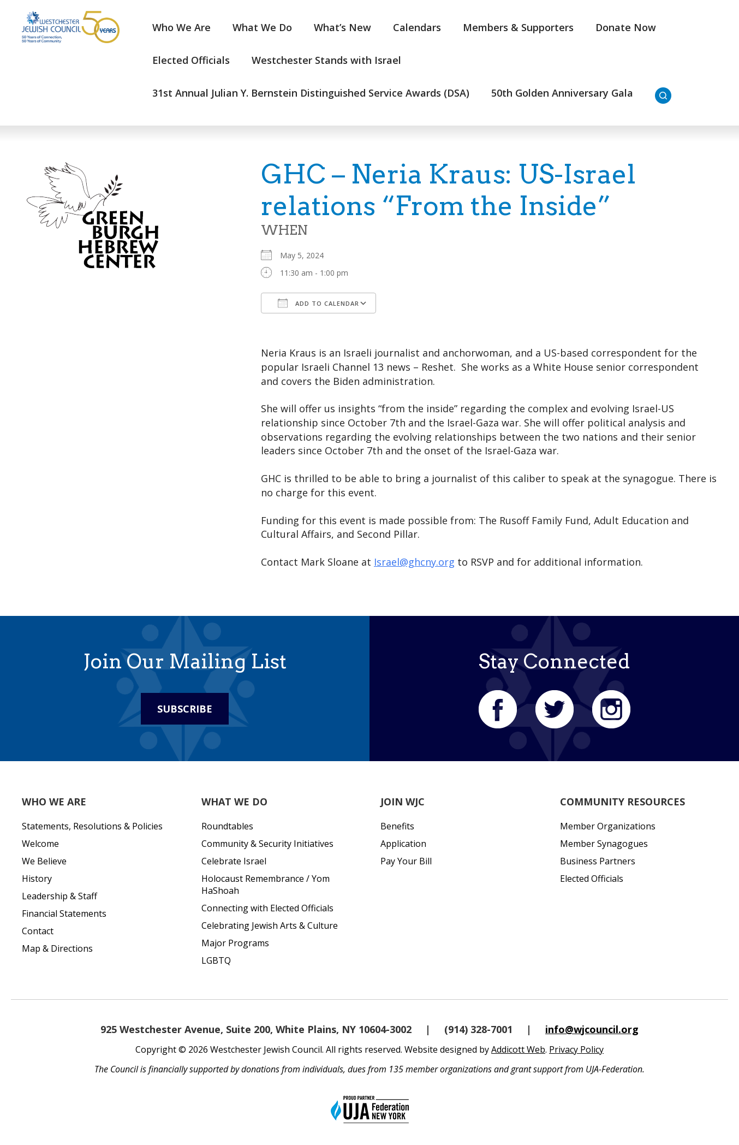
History (37, 879)
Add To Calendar (318, 303)
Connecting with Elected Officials (267, 908)
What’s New (342, 27)
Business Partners (597, 861)
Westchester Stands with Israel (326, 60)
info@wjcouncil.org (592, 1029)
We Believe (44, 861)
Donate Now (625, 27)
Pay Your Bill (406, 861)
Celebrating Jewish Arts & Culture (269, 925)
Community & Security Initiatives (267, 844)
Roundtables (227, 826)
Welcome (40, 844)
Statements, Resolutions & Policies (92, 826)
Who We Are (181, 27)
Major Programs (235, 943)
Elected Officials (191, 60)
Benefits (397, 826)
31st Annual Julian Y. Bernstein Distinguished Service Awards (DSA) (310, 92)
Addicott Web (518, 1049)
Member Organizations (607, 826)
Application (403, 844)
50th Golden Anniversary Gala (562, 92)
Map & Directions (57, 948)
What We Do (262, 27)
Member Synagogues (604, 844)
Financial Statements (64, 913)
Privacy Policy (576, 1049)
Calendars (417, 27)
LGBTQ (216, 960)
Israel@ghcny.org (414, 561)
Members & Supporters (518, 27)
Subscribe (184, 708)
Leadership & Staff (59, 896)
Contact (37, 931)
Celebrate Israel (233, 861)
